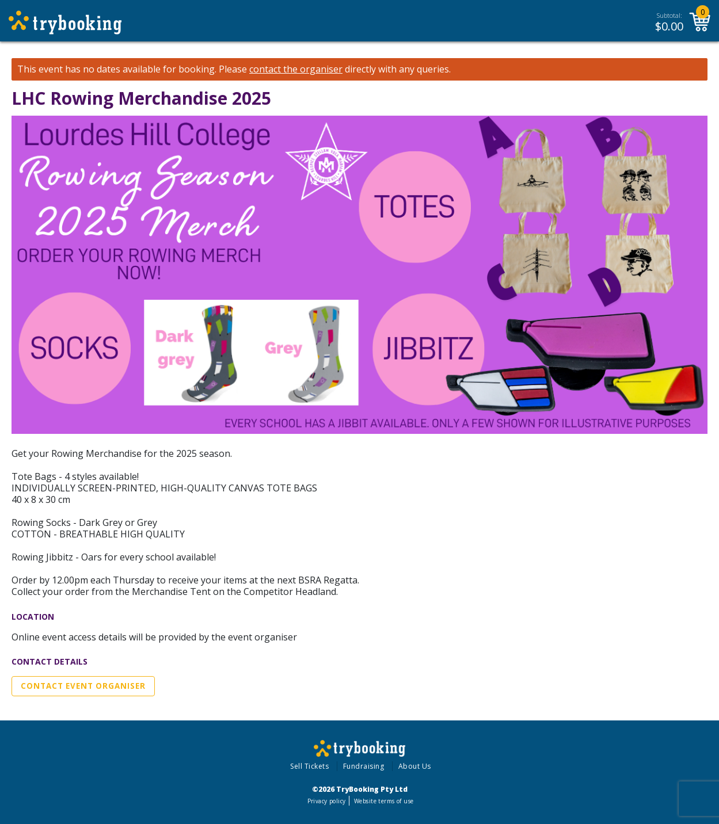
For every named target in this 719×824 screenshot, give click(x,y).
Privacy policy (326, 801)
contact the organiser (296, 69)
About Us (414, 766)
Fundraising (364, 766)
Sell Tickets (309, 766)
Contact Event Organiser (83, 686)
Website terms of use (383, 801)
